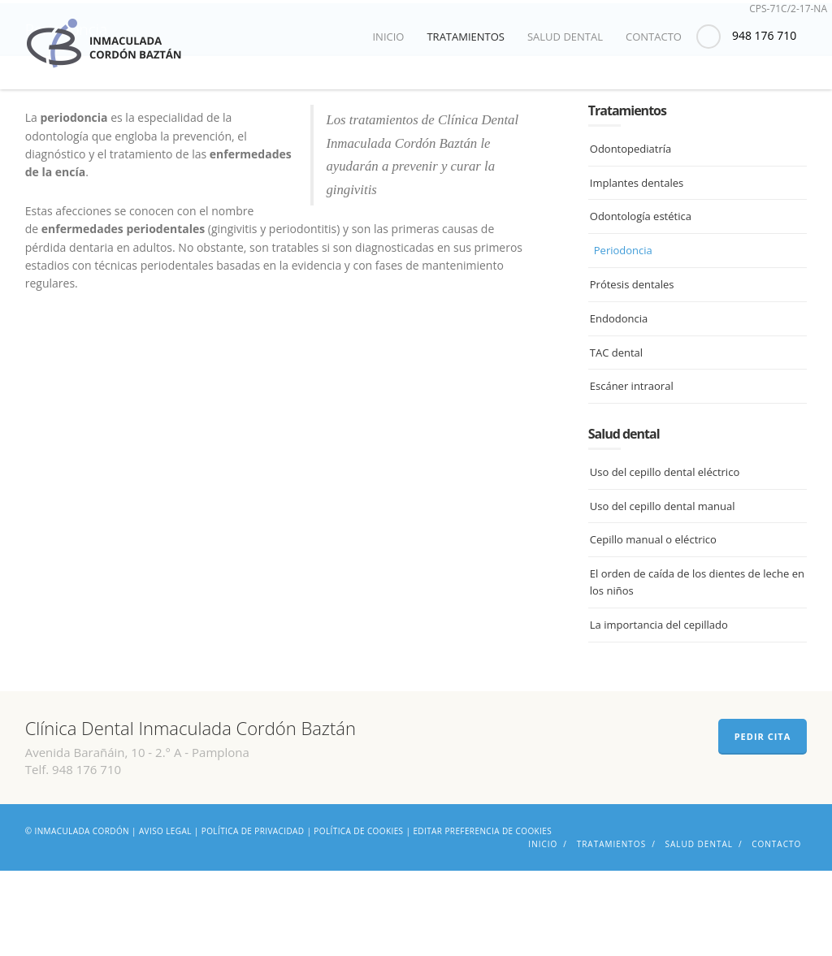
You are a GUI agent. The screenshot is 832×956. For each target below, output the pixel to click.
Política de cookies (358, 916)
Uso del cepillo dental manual (662, 591)
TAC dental (616, 437)
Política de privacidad (253, 916)
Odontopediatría (630, 234)
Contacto (654, 36)
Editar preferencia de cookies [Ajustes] (482, 916)
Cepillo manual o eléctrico (653, 625)
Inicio (388, 36)
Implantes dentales (636, 268)
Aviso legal (165, 916)
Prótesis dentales (632, 370)
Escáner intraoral (632, 472)
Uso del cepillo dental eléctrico (664, 558)
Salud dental (565, 36)
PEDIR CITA (762, 821)
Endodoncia (619, 404)
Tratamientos (466, 36)
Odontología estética (640, 302)
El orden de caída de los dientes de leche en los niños (697, 668)
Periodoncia (623, 336)
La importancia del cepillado (659, 710)
